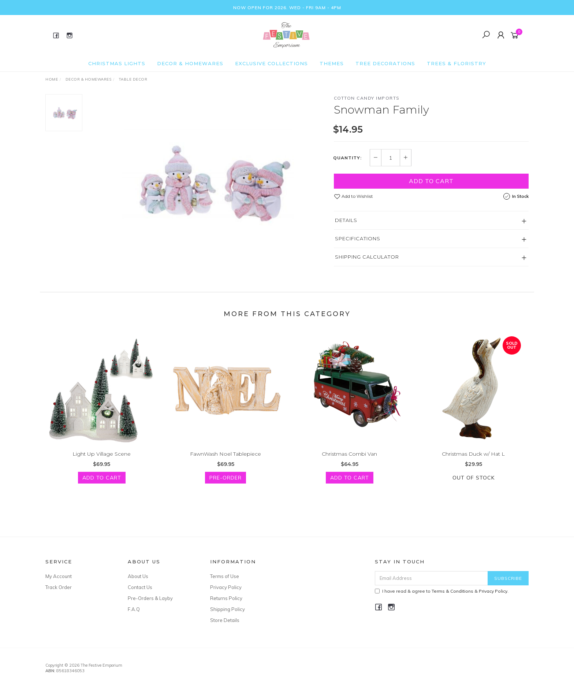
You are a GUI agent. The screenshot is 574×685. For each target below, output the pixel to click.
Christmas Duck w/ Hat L (473, 460)
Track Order (58, 587)
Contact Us (140, 587)
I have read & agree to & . (441, 591)
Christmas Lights (116, 63)
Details (346, 220)
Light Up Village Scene (101, 460)
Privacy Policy (226, 587)
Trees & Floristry (456, 63)
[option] (208, 180)
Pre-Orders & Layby (150, 598)
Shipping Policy (227, 609)
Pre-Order (225, 484)
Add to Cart (431, 181)
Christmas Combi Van (349, 460)
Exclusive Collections (271, 63)
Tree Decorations (385, 63)
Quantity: (347, 158)
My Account (58, 576)
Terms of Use (224, 576)
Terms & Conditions (452, 591)
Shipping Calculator (367, 257)
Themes (332, 63)
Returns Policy (226, 598)
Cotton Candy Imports (367, 98)
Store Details (224, 620)
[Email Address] (431, 578)
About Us (138, 576)
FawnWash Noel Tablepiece (225, 460)
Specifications (357, 238)
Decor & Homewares (190, 63)
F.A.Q (134, 609)
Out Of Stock (473, 484)
